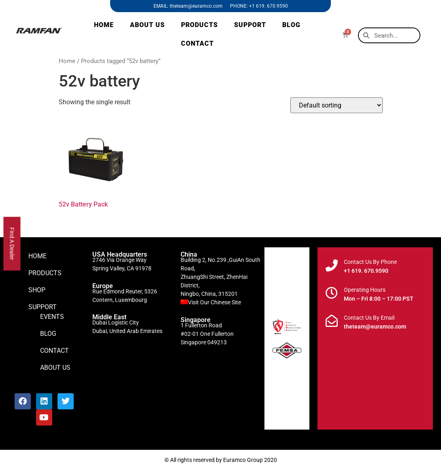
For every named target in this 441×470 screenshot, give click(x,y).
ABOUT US (147, 25)
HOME (104, 25)
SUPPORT (250, 25)
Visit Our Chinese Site (214, 302)
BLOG (291, 25)
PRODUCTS (199, 25)
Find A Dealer (12, 243)
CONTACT (197, 43)
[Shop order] (336, 105)
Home (67, 61)
